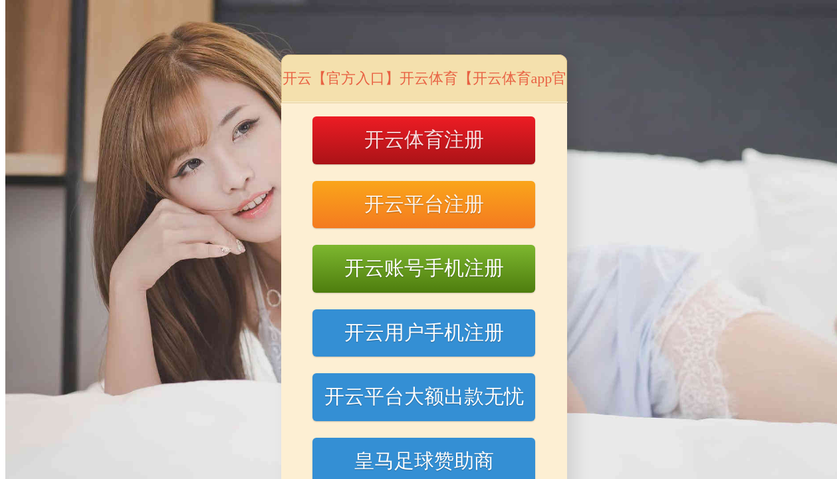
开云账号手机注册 (424, 268)
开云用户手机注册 (424, 332)
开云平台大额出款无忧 (424, 396)
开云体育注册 (424, 139)
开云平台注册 (424, 204)
